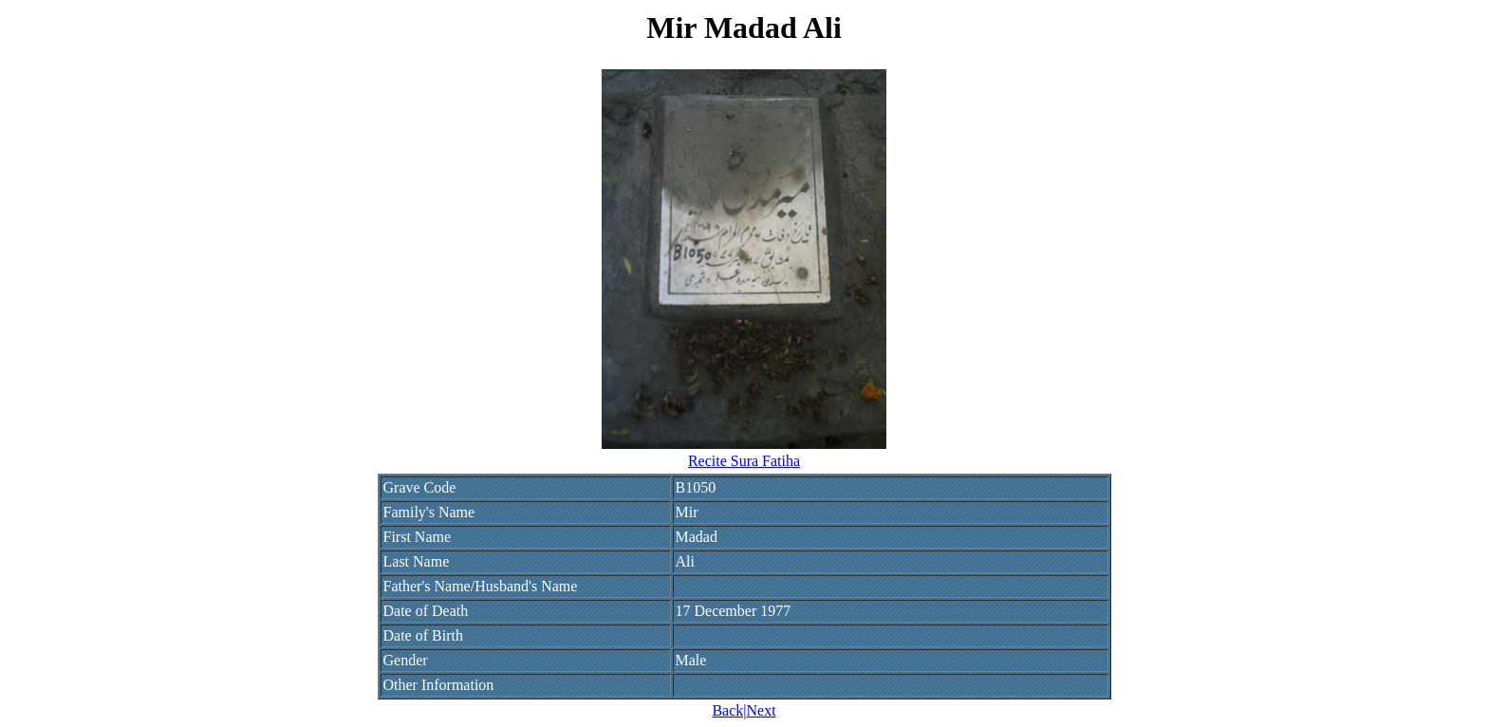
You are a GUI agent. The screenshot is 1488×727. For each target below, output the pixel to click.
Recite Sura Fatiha (744, 461)
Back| (729, 710)
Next (760, 710)
